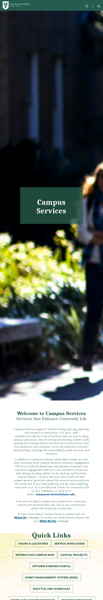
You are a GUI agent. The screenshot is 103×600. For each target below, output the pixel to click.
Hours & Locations (33, 543)
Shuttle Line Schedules (51, 589)
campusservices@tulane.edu (55, 494)
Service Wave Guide (69, 543)
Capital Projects (73, 555)
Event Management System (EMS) (51, 577)
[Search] (87, 7)
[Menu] (98, 6)
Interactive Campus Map (35, 555)
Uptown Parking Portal (51, 566)
